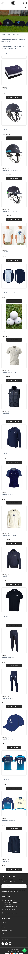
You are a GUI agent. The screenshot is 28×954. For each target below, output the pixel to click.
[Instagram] (10, 943)
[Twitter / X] (6, 943)
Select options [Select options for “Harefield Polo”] (15, 625)
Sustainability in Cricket (6, 930)
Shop (9, 34)
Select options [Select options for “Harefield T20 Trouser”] (15, 706)
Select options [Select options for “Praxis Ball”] (15, 340)
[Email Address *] (10, 886)
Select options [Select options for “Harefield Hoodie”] (15, 462)
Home (4, 34)
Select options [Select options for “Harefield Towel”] (15, 97)
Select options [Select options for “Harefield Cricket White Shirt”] (15, 380)
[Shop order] (14, 57)
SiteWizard (18, 951)
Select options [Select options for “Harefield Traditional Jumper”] (15, 543)
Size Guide (3, 928)
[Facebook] (2, 943)
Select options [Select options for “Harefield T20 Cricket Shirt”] (15, 788)
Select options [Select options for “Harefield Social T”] (15, 260)
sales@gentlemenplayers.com (11, 913)
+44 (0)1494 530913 (9, 910)
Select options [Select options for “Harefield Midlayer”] (15, 584)
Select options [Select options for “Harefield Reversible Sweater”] (15, 829)
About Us (3, 922)
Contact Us (3, 933)
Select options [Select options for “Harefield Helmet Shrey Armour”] (15, 138)
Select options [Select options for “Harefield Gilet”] (15, 421)
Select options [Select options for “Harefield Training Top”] (15, 503)
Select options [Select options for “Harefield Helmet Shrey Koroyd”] (15, 219)
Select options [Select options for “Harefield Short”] (15, 869)
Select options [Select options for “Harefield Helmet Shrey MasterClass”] (15, 178)
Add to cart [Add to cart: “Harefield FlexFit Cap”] (15, 747)
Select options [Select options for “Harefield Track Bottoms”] (15, 666)
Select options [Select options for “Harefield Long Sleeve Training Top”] (15, 301)
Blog (2, 925)
